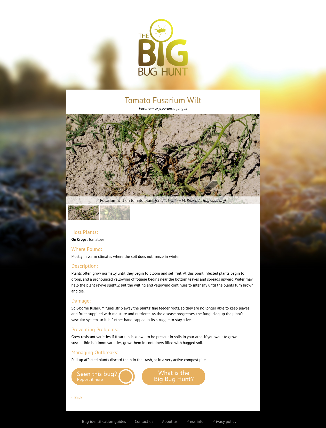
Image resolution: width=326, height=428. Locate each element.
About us (170, 421)
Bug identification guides (104, 421)
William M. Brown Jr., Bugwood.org (196, 200)
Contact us (144, 421)
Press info (194, 421)
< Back (76, 397)
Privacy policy (224, 421)
